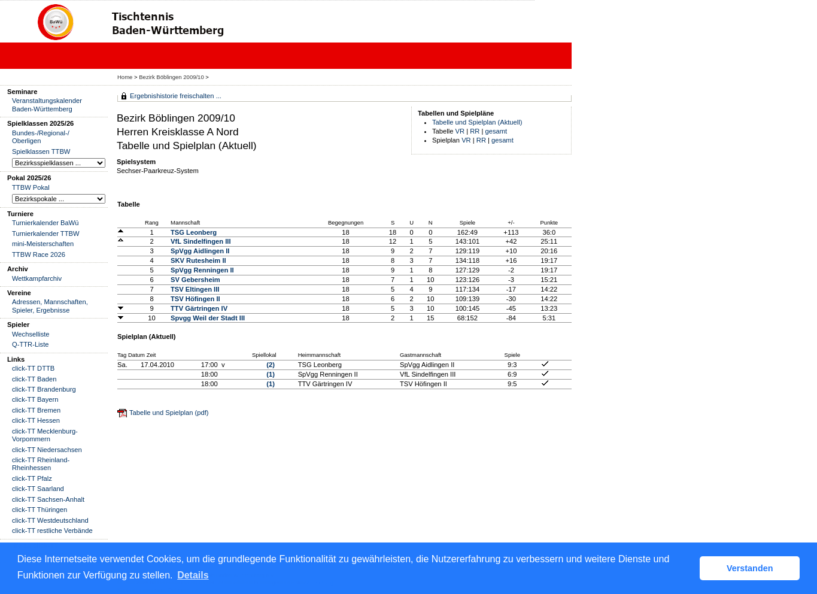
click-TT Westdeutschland (50, 520)
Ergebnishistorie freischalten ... (175, 95)
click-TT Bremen (36, 410)
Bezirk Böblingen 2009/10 (172, 77)
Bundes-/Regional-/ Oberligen (40, 136)
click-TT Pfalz (32, 478)
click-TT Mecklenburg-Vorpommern (45, 435)
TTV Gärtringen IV (199, 308)
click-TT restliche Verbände (52, 530)
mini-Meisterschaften (43, 243)
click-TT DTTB (33, 368)
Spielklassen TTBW (41, 151)
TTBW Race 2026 (38, 254)
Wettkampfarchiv (37, 278)
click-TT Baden (34, 379)
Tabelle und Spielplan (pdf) (168, 412)
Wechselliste (31, 334)
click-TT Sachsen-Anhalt (48, 499)
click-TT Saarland (38, 488)
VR (460, 131)
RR (474, 131)
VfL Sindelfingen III (201, 241)
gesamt (496, 131)
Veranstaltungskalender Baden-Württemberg (47, 104)
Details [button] (192, 575)
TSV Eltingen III (195, 289)
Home (124, 77)
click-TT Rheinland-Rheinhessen (40, 463)
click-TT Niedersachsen (47, 449)
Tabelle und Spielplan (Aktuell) (477, 122)
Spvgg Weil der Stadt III (208, 318)
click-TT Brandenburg (44, 389)
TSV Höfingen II (195, 298)
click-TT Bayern (35, 399)
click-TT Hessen (36, 420)
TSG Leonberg (194, 232)
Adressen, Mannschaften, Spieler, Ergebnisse (50, 305)
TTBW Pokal (31, 187)
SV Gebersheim (195, 279)
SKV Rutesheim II (198, 260)
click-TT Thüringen (39, 509)
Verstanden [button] (750, 568)
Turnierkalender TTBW (46, 233)
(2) (270, 364)
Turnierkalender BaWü (45, 222)
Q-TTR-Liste (30, 344)
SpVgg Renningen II (202, 270)
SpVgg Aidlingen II (200, 250)
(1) (270, 374)
